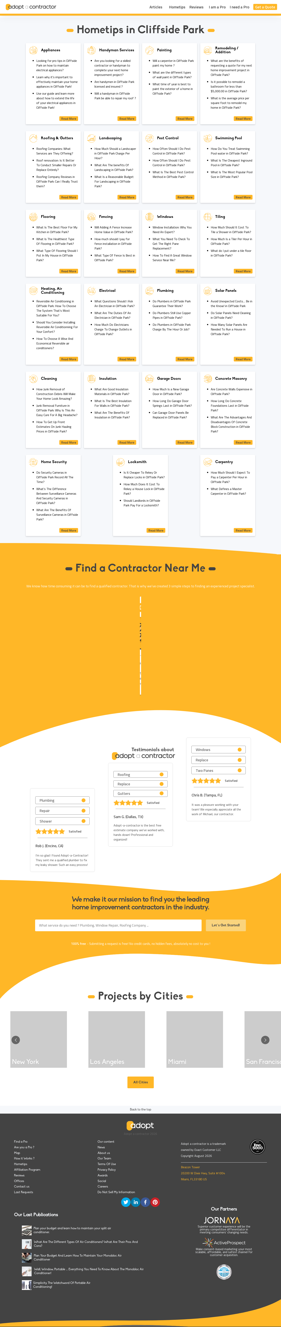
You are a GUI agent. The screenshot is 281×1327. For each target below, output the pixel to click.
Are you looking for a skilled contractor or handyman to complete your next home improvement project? (112, 67)
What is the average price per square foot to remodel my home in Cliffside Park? (230, 103)
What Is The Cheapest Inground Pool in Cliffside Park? (231, 162)
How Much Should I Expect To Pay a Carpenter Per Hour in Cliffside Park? (230, 477)
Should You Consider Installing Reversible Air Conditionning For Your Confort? (57, 327)
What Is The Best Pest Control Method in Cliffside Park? (173, 174)
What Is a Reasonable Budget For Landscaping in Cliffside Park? (114, 181)
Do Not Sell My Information (116, 1192)
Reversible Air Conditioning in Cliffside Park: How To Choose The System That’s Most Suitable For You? (56, 308)
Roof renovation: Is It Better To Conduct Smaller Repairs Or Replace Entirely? (56, 165)
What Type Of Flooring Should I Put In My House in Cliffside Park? (57, 255)
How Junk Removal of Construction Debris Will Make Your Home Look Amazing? (56, 394)
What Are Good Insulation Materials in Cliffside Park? (111, 391)
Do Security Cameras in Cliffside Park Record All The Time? (54, 477)
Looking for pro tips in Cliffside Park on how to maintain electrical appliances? (56, 65)
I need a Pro (239, 7)
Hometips (177, 7)
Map (17, 1153)
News (101, 1147)
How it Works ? (24, 1158)
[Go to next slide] (265, 1040)
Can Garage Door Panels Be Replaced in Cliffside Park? (171, 415)
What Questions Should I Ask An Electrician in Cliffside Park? (114, 303)
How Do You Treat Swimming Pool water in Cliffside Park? (230, 151)
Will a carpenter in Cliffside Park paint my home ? (173, 63)
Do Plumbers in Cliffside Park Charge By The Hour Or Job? (172, 327)
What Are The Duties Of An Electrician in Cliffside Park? (112, 315)
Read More (68, 118)
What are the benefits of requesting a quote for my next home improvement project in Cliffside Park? (231, 67)
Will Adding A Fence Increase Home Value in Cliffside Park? (113, 229)
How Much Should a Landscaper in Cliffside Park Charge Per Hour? (115, 153)
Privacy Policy (107, 1170)
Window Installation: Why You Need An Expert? (172, 229)
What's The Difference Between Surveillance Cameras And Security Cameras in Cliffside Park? (56, 495)
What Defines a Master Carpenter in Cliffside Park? (228, 491)
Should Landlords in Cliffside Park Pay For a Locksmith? (142, 503)
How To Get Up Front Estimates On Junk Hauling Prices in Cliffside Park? (53, 427)
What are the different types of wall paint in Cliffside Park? (172, 74)
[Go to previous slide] (16, 1040)
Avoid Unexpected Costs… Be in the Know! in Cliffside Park (231, 303)
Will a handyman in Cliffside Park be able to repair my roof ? (115, 95)
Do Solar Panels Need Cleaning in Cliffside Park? (231, 315)
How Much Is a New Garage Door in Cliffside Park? (171, 391)
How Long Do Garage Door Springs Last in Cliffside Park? (172, 403)
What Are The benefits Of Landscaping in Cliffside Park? (113, 167)
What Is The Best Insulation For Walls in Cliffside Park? (113, 403)
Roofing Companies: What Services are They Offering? (54, 151)
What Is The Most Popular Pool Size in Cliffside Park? (232, 174)
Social (102, 1181)
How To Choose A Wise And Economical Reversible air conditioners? (54, 343)
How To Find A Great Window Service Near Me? (172, 257)
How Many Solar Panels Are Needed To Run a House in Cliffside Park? (229, 329)
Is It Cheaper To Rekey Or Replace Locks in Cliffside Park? (144, 474)
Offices (19, 1181)
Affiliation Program (27, 1170)
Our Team (104, 1158)
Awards (103, 1175)
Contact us (21, 1186)
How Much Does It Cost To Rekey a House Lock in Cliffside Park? (144, 489)
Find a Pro (21, 1141)
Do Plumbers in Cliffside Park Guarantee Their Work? (172, 303)
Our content (106, 1141)
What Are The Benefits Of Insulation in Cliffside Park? (112, 415)
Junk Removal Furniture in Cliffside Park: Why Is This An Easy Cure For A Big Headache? (56, 410)
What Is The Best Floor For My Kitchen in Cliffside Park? (56, 229)
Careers (103, 1186)
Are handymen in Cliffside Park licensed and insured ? (114, 84)
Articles (155, 7)
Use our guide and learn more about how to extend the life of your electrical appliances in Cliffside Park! (56, 100)
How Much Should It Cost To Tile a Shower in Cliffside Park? (231, 229)
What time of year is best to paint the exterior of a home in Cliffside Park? (173, 89)
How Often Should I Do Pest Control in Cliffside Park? (172, 151)
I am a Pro (217, 7)
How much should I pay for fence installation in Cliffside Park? (113, 244)
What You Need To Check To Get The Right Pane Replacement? (171, 244)
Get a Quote (265, 7)
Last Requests (23, 1192)
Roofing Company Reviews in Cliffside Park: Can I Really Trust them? (57, 181)
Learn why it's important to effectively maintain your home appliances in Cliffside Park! (57, 82)
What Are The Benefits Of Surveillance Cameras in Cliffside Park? (57, 515)
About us (104, 1153)
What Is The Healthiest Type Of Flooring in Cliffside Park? (55, 241)
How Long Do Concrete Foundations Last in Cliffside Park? (230, 406)
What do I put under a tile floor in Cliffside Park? (231, 253)
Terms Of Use (107, 1164)
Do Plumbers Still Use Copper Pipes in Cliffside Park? (172, 315)
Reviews (196, 7)
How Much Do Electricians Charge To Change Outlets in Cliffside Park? (113, 329)
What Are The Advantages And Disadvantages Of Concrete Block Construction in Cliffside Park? (231, 424)
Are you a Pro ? (24, 1147)
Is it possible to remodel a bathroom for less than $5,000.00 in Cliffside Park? (229, 86)
